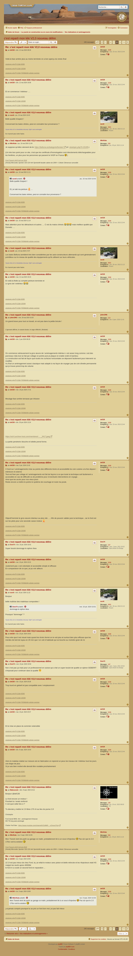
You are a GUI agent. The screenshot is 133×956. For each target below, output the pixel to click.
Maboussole (104, 799)
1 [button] (105, 42)
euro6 (102, 124)
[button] (97, 42)
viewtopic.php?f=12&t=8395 (15, 64)
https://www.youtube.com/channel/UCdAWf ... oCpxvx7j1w (38, 825)
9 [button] (120, 42)
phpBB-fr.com (70, 946)
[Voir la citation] (24, 178)
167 (109, 545)
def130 (102, 47)
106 (109, 803)
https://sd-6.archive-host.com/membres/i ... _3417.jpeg (27, 436)
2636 (109, 50)
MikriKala (103, 140)
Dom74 (102, 542)
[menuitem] (20, 27)
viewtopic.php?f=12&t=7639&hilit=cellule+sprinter (22, 73)
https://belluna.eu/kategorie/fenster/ (49, 147)
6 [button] (110, 42)
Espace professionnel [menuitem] (33, 28)
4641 (109, 127)
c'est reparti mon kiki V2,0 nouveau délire (30, 38)
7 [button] (113, 42)
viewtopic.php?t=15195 (78, 147)
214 (109, 318)
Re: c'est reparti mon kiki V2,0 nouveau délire (31, 47)
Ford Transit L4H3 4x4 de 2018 (16, 160)
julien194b (103, 315)
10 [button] (124, 42)
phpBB (60, 944)
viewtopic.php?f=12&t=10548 (15, 68)
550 (109, 143)
